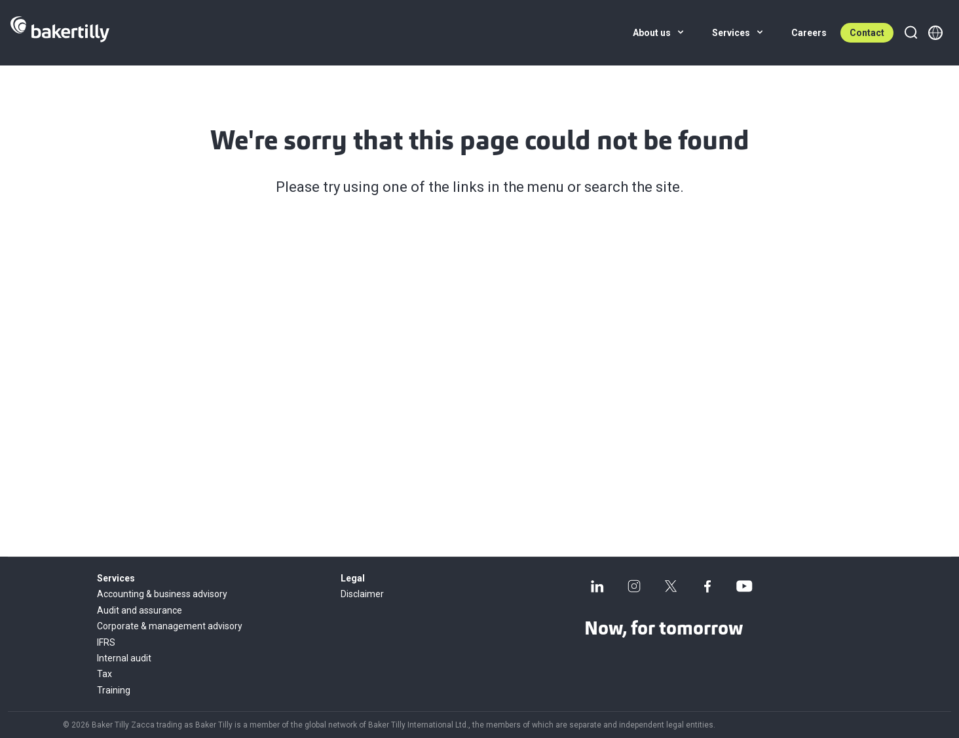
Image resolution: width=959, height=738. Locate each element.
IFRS (106, 642)
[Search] (910, 32)
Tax (104, 674)
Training (113, 690)
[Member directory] (935, 33)
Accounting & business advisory (162, 594)
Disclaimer (362, 594)
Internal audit (124, 658)
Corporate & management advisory (169, 626)
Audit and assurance (139, 610)
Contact (867, 33)
